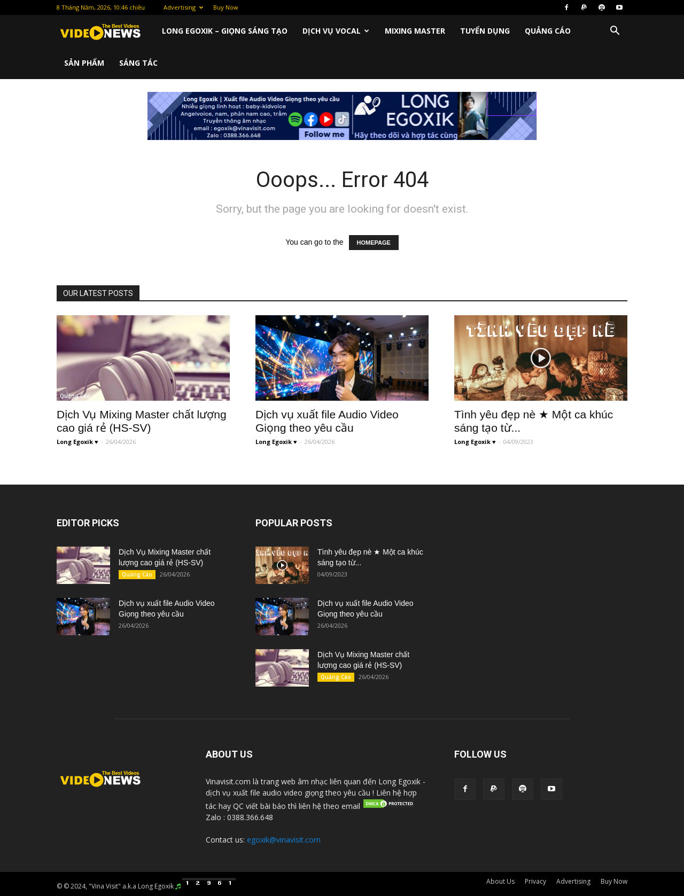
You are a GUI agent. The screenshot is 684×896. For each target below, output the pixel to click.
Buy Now (225, 7)
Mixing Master (415, 31)
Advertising (183, 7)
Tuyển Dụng (485, 31)
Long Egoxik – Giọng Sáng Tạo (224, 31)
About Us (500, 881)
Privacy (535, 881)
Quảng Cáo (548, 31)
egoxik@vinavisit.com (284, 840)
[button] (614, 32)
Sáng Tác (138, 63)
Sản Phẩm (84, 63)
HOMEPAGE (374, 242)
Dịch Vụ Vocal (335, 31)
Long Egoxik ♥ (77, 442)
